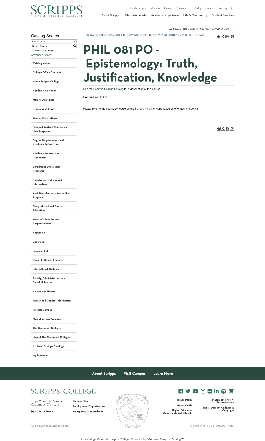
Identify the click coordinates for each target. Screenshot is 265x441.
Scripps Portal (143, 108)
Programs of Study (44, 108)
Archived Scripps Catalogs (48, 346)
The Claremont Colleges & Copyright (218, 409)
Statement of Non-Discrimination (223, 401)
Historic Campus (42, 309)
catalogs (90, 439)
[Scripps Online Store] (231, 391)
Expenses (38, 241)
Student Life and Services (48, 260)
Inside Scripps (138, 8)
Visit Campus (135, 373)
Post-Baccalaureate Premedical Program (51, 195)
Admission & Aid (135, 15)
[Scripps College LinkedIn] (216, 391)
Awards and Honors (44, 291)
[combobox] (201, 29)
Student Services (223, 15)
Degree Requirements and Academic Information (48, 142)
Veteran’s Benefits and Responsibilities (46, 221)
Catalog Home (41, 63)
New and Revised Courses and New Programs (50, 129)
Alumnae (155, 8)
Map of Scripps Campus (47, 318)
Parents (168, 8)
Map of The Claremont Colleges (51, 337)
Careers (181, 8)
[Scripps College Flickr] (210, 391)
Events (209, 8)
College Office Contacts (47, 72)
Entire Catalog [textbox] (39, 41)
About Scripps (110, 15)
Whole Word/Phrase (44, 51)
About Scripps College (46, 81)
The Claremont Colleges (47, 328)
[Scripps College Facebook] (180, 391)
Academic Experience (165, 15)
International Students (46, 269)
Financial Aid (40, 250)
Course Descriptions (45, 118)
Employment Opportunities (89, 406)
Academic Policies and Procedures (46, 155)
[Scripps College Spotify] (223, 391)
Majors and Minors (43, 99)
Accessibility (184, 404)
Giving (198, 8)
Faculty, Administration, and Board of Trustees (49, 280)
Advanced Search (41, 55)
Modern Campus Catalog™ (165, 439)
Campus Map (80, 401)
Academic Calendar (44, 90)
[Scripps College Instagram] (203, 391)
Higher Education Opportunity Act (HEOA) (177, 411)
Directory (222, 8)
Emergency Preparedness (88, 411)
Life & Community (195, 15)
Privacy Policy (184, 399)
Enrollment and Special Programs (46, 168)
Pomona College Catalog (108, 89)
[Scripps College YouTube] (195, 391)
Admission (39, 232)
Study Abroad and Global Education (47, 208)
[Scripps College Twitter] (187, 391)
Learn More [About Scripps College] (163, 373)
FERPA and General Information (52, 300)
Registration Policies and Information (47, 181)
